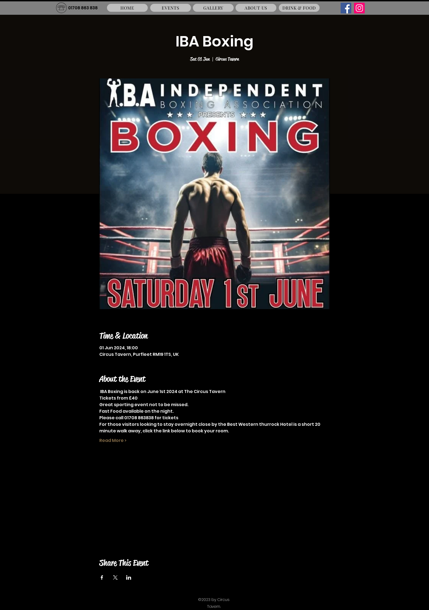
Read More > (112, 441)
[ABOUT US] (256, 8)
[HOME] (127, 8)
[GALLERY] (213, 8)
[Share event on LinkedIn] (128, 577)
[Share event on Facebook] (102, 577)
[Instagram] (359, 8)
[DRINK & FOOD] (299, 8)
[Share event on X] (115, 577)
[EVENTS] (170, 8)
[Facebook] (346, 8)
